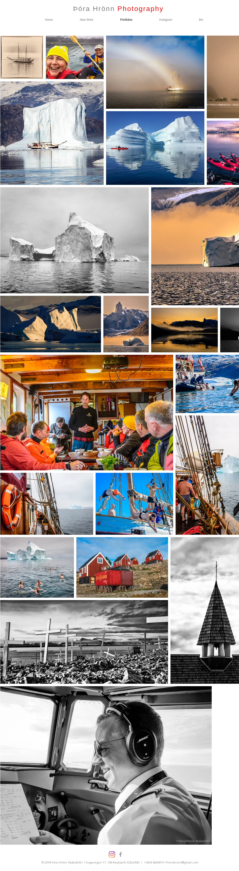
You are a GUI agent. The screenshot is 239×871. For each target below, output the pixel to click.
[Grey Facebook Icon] (120, 854)
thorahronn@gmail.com (182, 862)
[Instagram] (112, 854)
